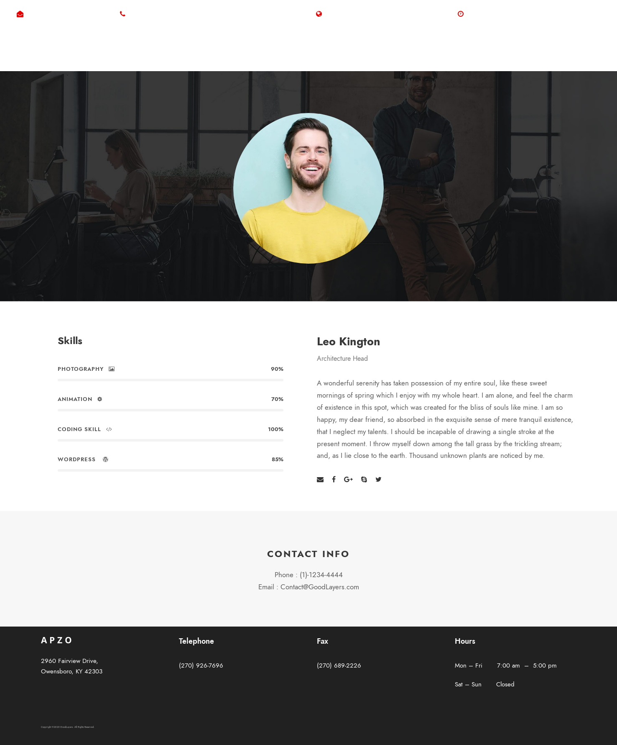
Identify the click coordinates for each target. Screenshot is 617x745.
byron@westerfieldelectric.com (69, 14)
